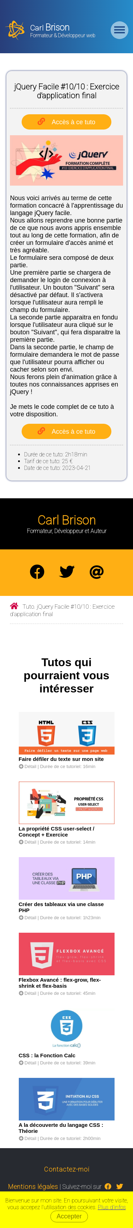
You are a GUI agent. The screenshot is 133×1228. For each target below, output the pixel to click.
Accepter (69, 1216)
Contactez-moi (66, 1169)
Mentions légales (33, 1186)
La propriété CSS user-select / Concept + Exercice (56, 832)
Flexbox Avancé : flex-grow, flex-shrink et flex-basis (60, 983)
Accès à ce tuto (73, 122)
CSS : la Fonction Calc (47, 1055)
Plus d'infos (112, 1207)
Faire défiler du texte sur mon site (61, 759)
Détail (28, 766)
